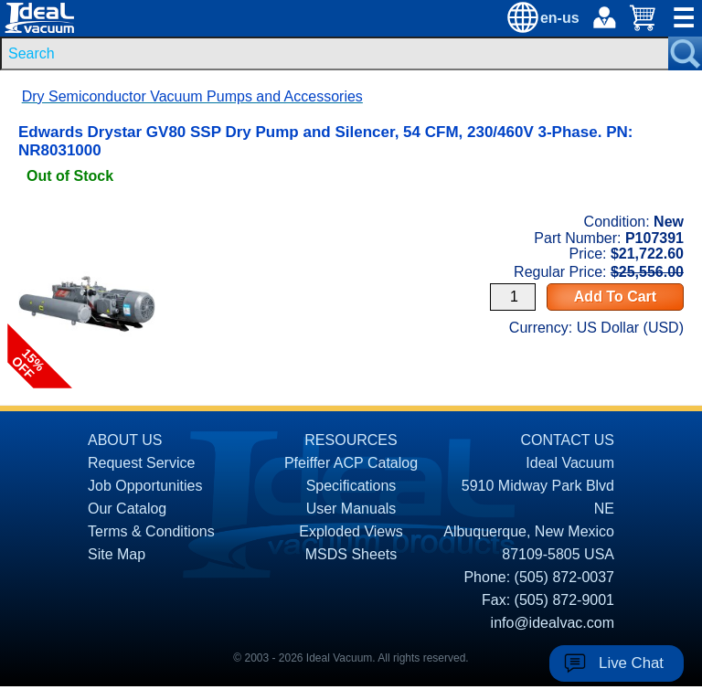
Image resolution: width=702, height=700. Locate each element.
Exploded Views (351, 531)
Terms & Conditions (151, 531)
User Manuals (351, 508)
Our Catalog (127, 508)
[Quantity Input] (513, 297)
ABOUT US (125, 440)
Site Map (116, 554)
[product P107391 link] (86, 217)
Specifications (351, 485)
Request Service (141, 463)
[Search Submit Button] (685, 53)
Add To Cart (615, 296)
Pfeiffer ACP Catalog (351, 463)
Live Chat (631, 663)
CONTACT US (567, 440)
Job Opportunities (145, 485)
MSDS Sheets (351, 554)
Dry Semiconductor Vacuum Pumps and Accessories (192, 96)
